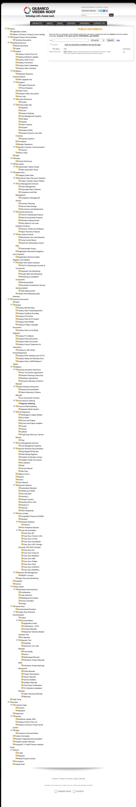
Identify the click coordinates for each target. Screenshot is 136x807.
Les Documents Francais (30, 398)
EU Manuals (25, 637)
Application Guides (19, 32)
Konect (20, 480)
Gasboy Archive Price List (27, 722)
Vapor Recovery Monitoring (28, 578)
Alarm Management (28, 187)
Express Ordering (27, 113)
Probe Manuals (29, 671)
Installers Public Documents (31, 460)
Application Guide (30, 623)
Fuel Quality (28, 652)
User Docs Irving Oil (31, 553)
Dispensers (19, 714)
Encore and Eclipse (28, 421)
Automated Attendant (29, 488)
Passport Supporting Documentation (28, 739)
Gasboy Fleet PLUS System (28, 319)
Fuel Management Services (28, 184)
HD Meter (24, 119)
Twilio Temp (16, 699)
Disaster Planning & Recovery (32, 375)
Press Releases (27, 88)
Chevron (24, 150)
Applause (24, 108)
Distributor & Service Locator (98, 7)
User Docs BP (29, 533)
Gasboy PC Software (26, 336)
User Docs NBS (29, 559)
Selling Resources (19, 43)
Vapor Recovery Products (30, 232)
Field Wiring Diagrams (29, 454)
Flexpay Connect (27, 499)
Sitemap (82, 779)
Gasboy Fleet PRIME (26, 322)
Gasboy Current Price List (27, 54)
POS (17, 750)
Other (17, 156)
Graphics (21, 82)
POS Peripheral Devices (30, 528)
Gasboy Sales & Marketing (28, 65)
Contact (55, 779)
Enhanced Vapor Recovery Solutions (31, 178)
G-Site (20, 753)
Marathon (21, 711)
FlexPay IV (25, 505)
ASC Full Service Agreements (32, 373)
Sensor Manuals (30, 677)
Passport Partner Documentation (24, 37)
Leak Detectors (26, 595)
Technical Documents (23, 40)
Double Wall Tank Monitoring (31, 274)
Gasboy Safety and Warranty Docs (31, 359)
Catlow (17, 49)
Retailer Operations (25, 144)
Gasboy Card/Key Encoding (28, 313)
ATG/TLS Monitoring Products (32, 215)
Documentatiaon (27, 621)
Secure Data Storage (29, 206)
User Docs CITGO (30, 539)
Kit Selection (25, 463)
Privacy (69, 779)
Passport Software (28, 522)
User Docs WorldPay (31, 570)
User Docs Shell (30, 564)
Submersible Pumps (28, 249)
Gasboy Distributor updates (28, 57)
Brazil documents (21, 46)
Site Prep (24, 471)
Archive (15, 702)
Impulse (24, 122)
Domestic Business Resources (29, 370)
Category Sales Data (26, 175)
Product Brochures (25, 99)
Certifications (25, 592)
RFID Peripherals (27, 511)
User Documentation (28, 530)
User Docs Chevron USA (33, 536)
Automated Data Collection (31, 189)
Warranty (27, 697)
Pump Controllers (27, 601)
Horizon (24, 429)
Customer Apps (21, 705)
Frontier (24, 102)
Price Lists (22, 96)
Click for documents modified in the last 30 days (83, 45)
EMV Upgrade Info (25, 80)
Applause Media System (30, 409)
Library (12, 29)
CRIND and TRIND (28, 491)
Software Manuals (30, 683)
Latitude (24, 432)
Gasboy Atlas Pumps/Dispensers (30, 311)
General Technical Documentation (30, 449)
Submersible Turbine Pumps (28, 167)
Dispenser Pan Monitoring (30, 271)
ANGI (17, 302)
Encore (23, 111)
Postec (17, 158)
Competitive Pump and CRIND (32, 516)
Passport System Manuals (25, 742)
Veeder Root (20, 173)
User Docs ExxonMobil (32, 542)
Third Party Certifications (33, 685)
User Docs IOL (29, 550)
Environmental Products (27, 609)
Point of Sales (23, 514)
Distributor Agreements (29, 378)
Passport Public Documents (28, 94)
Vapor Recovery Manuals (33, 694)
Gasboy (18, 51)
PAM (22, 466)
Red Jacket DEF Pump (29, 170)
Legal (75, 779)
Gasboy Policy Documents (28, 339)
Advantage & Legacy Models (31, 415)
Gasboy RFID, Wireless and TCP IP (31, 356)
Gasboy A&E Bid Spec (26, 308)
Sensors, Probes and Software (32, 229)
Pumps (23, 604)
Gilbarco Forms (24, 474)
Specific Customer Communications (31, 147)
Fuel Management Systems (31, 116)
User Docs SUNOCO (31, 567)
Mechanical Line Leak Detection (33, 237)
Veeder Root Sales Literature (29, 263)
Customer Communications (28, 733)
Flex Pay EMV (26, 494)
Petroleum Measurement (30, 220)
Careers (62, 779)
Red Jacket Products (26, 235)
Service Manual (26, 468)
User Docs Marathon (31, 556)
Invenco (18, 584)
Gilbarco (18, 71)
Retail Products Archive (26, 759)
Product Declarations (31, 674)
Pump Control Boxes (28, 240)
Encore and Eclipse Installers (32, 423)
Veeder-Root (20, 764)
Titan (22, 440)
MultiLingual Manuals (31, 657)
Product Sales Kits (25, 105)
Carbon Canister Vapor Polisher (33, 181)
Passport (24, 127)
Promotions (22, 142)
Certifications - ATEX (31, 626)
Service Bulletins (30, 680)
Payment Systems (27, 139)
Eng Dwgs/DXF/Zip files (30, 452)
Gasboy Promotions (25, 63)
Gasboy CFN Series (25, 316)
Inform (26, 654)
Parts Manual (23, 483)
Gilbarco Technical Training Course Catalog (28, 35)
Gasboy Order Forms (26, 60)
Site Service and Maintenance (32, 209)
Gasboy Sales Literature (27, 68)
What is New (22, 153)
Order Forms (23, 91)
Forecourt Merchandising (27, 406)
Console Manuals (30, 629)
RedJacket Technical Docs (28, 590)
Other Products (26, 125)
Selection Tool (26, 640)
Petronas (24, 508)
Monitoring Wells (27, 282)
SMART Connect (27, 576)
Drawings (27, 643)
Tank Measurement (28, 291)
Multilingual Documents (29, 598)
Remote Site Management (28, 573)
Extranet (84, 7)
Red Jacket (19, 164)
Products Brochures (25, 212)
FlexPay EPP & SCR (28, 502)
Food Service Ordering (26, 401)
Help (118, 40)
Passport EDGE (27, 130)
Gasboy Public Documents (28, 342)
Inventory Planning (28, 204)
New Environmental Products (32, 218)
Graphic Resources (28, 85)
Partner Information (22, 736)
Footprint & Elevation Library (31, 457)
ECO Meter (25, 418)
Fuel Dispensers (24, 412)
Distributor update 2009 (27, 719)
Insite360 (18, 581)
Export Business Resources (28, 387)
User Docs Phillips (30, 561)
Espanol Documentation (30, 390)
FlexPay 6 (24, 497)
